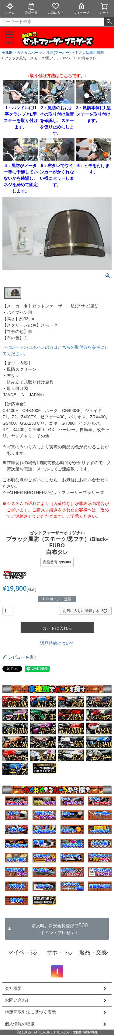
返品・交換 (93, 952)
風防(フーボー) (58, 53)
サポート (57, 952)
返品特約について (57, 643)
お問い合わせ (17, 1000)
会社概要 (13, 988)
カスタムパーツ (29, 53)
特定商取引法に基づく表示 (30, 1012)
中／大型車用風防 (89, 53)
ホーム (10, 8)
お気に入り (55, 8)
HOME (7, 53)
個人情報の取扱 (20, 1023)
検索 (109, 22)
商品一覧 (31, 8)
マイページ (81, 8)
